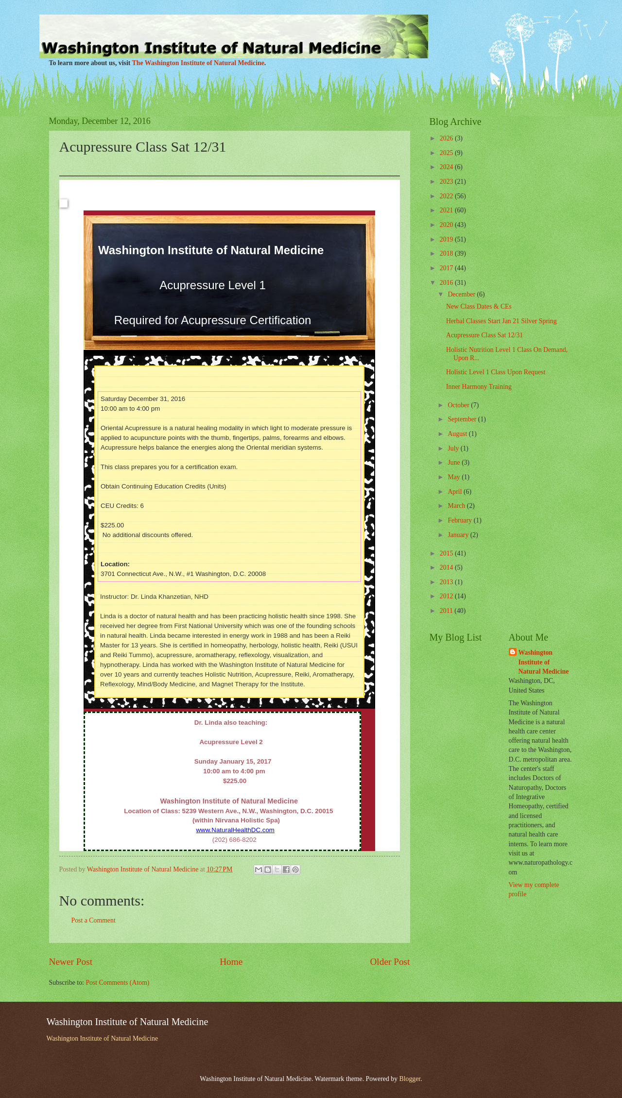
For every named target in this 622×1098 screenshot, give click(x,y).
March (457, 505)
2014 (447, 567)
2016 (447, 282)
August (458, 433)
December (462, 294)
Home (231, 962)
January (459, 535)
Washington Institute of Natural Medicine (543, 662)
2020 (447, 224)
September (463, 419)
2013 (447, 582)
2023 (447, 181)
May (455, 477)
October (459, 405)
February (460, 520)
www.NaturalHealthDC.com (235, 830)
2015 (447, 553)
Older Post (390, 962)
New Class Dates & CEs (479, 306)
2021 (447, 210)
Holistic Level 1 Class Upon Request (495, 372)
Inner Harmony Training (479, 386)
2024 (447, 167)
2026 (447, 138)
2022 (447, 196)
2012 (447, 596)
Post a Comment (93, 920)
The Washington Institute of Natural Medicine (198, 63)
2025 (447, 153)
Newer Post (71, 962)
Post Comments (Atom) (117, 982)
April (456, 491)
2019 (447, 239)
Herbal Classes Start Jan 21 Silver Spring (501, 321)
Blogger (410, 1078)
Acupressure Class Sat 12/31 (484, 335)
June (455, 462)
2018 (447, 253)
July (454, 448)
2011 (447, 610)
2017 (447, 268)
